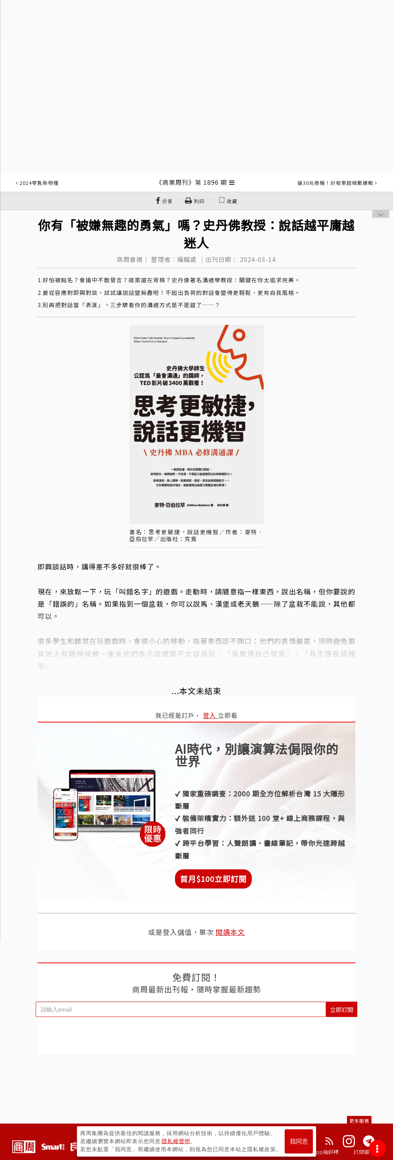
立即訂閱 (341, 1009)
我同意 (299, 1141)
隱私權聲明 (176, 1141)
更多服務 (359, 1120)
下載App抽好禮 (320, 1152)
